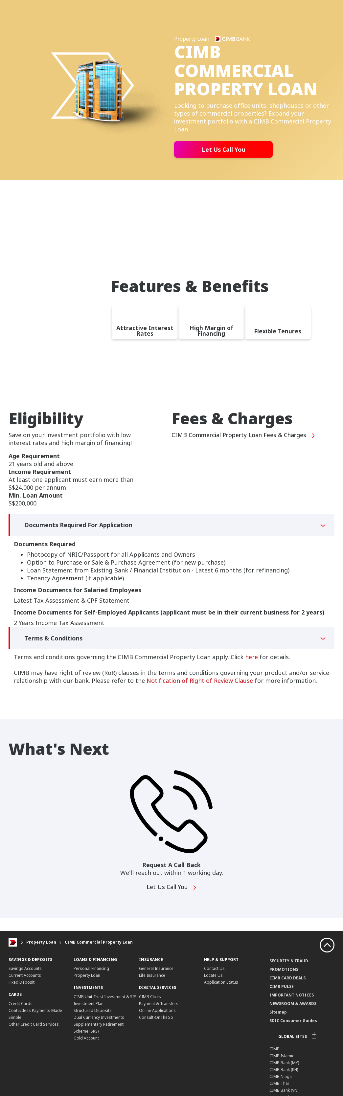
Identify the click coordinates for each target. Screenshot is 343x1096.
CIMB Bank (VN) (283, 1090)
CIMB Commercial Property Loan (99, 942)
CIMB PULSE (281, 986)
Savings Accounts (25, 968)
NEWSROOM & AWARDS (292, 1003)
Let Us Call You (223, 149)
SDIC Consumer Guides (293, 1020)
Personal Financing (91, 968)
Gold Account (86, 1038)
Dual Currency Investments (99, 1017)
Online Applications (157, 1010)
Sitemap (278, 1012)
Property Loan (41, 942)
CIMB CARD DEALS (287, 977)
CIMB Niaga (280, 1076)
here (251, 657)
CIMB (274, 1048)
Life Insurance (152, 975)
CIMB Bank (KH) (283, 1069)
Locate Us (213, 975)
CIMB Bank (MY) (284, 1062)
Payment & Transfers (158, 1003)
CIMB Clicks (150, 996)
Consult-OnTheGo (156, 1017)
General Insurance (156, 968)
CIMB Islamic (281, 1055)
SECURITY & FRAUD (288, 960)
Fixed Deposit (21, 982)
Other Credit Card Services (34, 1024)
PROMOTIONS (283, 969)
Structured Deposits (93, 1010)
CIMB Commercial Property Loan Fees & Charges (244, 436)
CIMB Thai (279, 1083)
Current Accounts (25, 975)
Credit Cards (21, 1003)
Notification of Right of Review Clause (200, 680)
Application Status (221, 982)
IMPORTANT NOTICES (291, 994)
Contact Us (214, 968)
